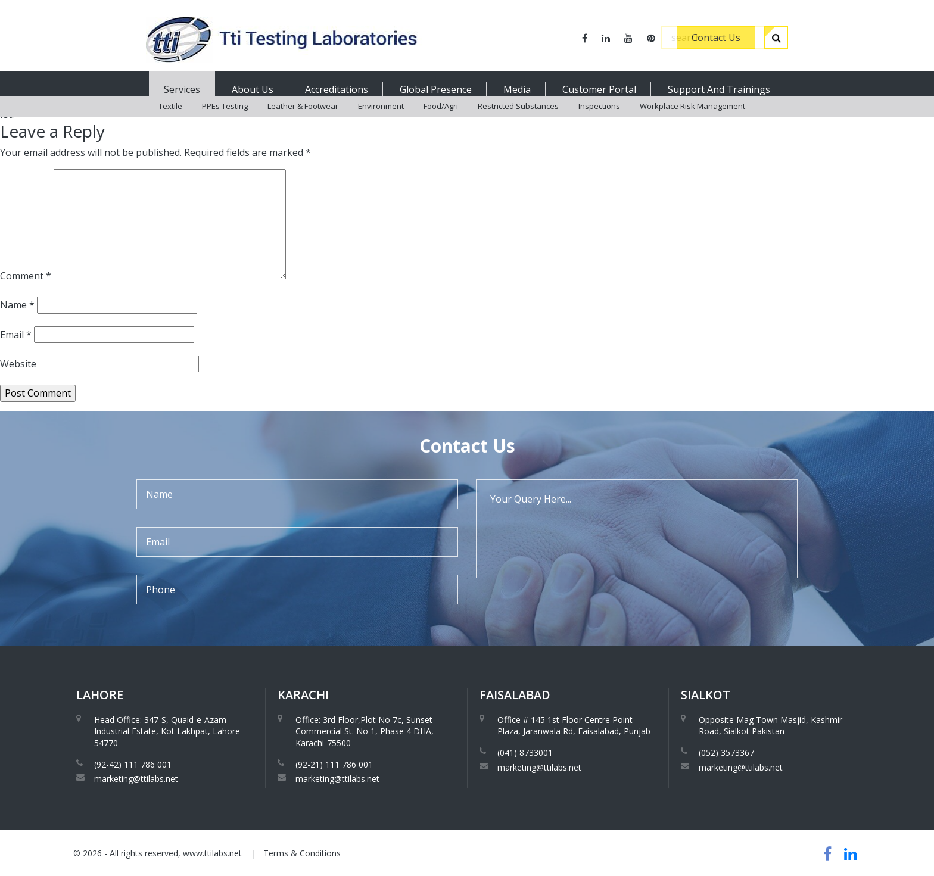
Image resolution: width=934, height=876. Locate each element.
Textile (170, 119)
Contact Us (716, 37)
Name (17, 304)
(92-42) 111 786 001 (133, 764)
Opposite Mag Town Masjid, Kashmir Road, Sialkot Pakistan (770, 725)
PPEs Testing (225, 119)
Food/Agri (441, 119)
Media (517, 89)
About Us (252, 89)
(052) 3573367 (726, 752)
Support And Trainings (719, 89)
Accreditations (336, 89)
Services (182, 89)
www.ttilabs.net (212, 853)
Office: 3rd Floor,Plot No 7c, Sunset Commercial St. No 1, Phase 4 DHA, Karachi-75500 (364, 731)
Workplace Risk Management (692, 119)
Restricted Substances (518, 119)
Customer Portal (599, 89)
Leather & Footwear (302, 119)
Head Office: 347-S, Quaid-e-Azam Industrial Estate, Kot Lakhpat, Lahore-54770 (168, 731)
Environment (381, 119)
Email (16, 334)
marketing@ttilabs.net (136, 778)
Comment (25, 275)
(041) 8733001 (525, 752)
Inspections (599, 119)
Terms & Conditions (302, 853)
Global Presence (436, 89)
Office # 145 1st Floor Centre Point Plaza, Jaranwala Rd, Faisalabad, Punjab (573, 725)
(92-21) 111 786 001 (334, 764)
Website (18, 363)
